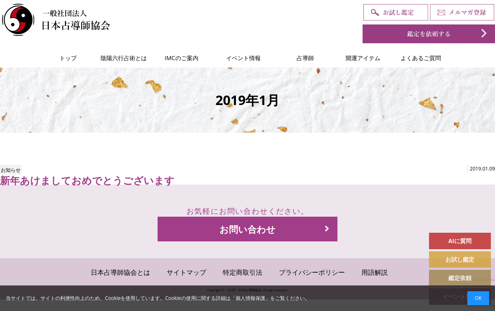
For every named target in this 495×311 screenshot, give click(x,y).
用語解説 (374, 272)
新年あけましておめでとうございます (87, 180)
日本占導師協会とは (120, 272)
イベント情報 (243, 58)
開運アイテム (363, 58)
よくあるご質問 (421, 58)
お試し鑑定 (460, 259)
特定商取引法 (242, 272)
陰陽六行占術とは (124, 58)
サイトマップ (186, 272)
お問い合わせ (274, 229)
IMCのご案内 (181, 58)
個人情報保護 (250, 298)
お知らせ (11, 169)
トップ (68, 58)
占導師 (305, 58)
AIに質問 (459, 241)
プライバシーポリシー (312, 272)
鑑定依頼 (459, 278)
